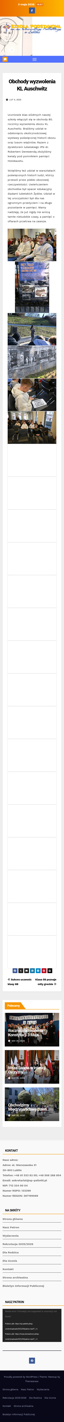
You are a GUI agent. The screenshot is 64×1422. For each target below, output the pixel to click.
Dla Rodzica (11, 1252)
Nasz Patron (11, 1227)
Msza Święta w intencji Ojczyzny (27, 1069)
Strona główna (13, 1219)
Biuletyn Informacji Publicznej (23, 1285)
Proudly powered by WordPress (21, 1377)
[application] (32, 1325)
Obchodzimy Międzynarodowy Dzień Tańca (27, 1109)
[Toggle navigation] (34, 59)
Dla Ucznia (10, 1260)
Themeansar (31, 1381)
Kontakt (8, 1269)
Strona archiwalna (15, 1277)
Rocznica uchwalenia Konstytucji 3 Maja (25, 1032)
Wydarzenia (11, 1235)
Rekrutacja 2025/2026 (18, 1244)
